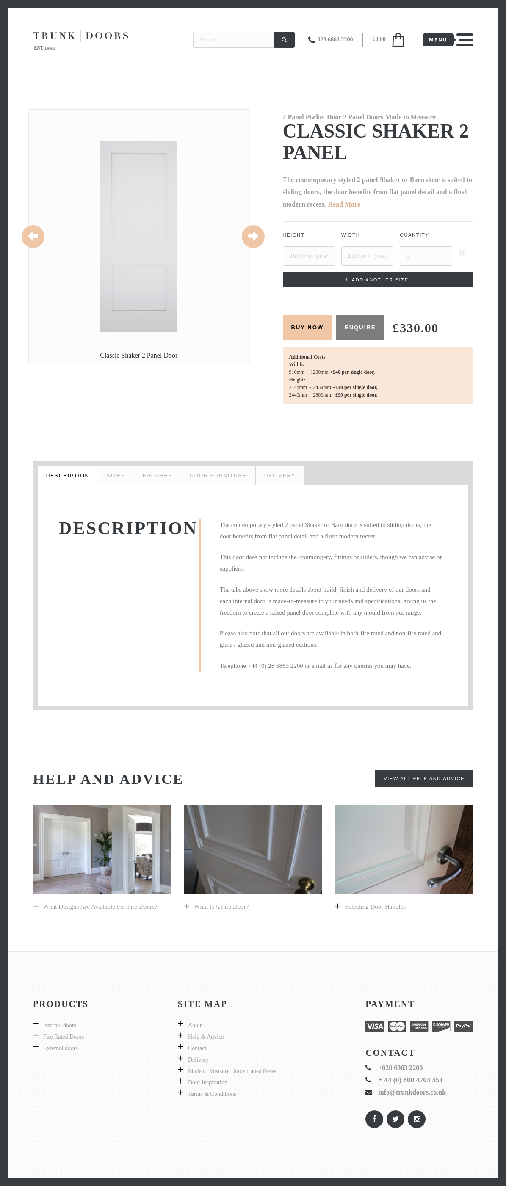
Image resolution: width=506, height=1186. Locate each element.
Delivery (198, 1059)
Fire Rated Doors (63, 1037)
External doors (60, 1048)
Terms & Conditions (212, 1094)
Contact (197, 1048)
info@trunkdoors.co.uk (412, 1092)
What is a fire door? (221, 906)
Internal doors (59, 1025)
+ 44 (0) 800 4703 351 (410, 1080)
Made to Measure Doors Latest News (232, 1071)
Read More (344, 204)
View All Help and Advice (424, 778)
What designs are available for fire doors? (100, 906)
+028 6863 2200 (400, 1067)
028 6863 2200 (335, 39)
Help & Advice (206, 1037)
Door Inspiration (207, 1082)
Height (294, 234)
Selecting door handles (375, 906)
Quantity (414, 234)
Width (350, 234)
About (195, 1025)
